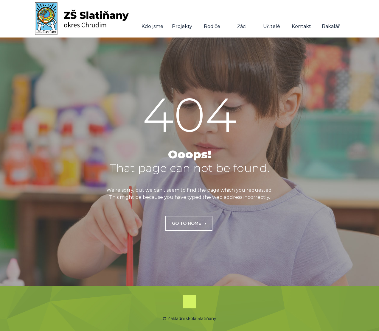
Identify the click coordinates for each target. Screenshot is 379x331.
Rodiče (212, 19)
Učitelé (271, 19)
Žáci (241, 19)
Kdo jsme (152, 19)
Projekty (182, 19)
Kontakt (301, 19)
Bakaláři (331, 19)
